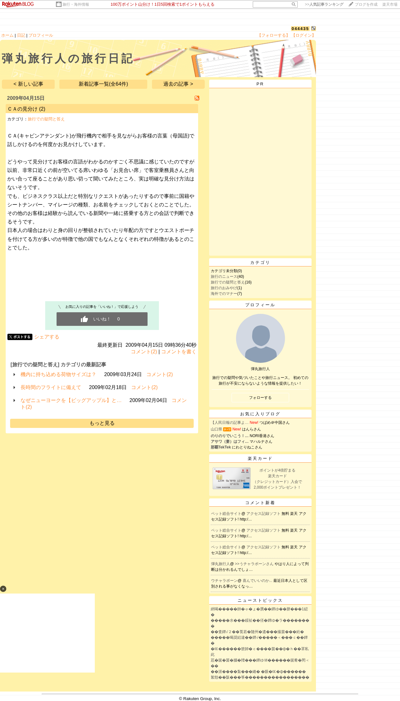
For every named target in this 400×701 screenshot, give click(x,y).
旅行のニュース (224, 276)
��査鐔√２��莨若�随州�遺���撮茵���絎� (257, 632)
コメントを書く (179, 351)
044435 (300, 28)
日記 (21, 35)
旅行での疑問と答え (46, 119)
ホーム (7, 35)
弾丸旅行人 (220, 564)
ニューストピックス (260, 600)
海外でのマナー (224, 293)
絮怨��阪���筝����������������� (260, 677)
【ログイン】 (303, 35)
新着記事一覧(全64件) (103, 84)
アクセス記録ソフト (264, 513)
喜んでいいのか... (258, 580)
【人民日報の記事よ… (230, 422)
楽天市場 (389, 4)
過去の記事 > (178, 84)
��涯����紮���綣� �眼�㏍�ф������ (258, 671)
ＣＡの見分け (22, 109)
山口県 (216, 429)
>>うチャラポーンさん (255, 564)
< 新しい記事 (28, 84)
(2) (42, 109)
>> (324, 4)
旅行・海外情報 (76, 4)
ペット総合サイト (226, 513)
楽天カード (260, 458)
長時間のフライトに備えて (51, 387)
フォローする (260, 397)
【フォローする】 (273, 35)
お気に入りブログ (260, 413)
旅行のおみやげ (224, 288)
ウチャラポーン (224, 580)
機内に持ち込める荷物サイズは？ (58, 374)
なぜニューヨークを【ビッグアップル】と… (71, 400)
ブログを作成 (366, 4)
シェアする (46, 336)
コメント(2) (144, 351)
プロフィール (40, 35)
